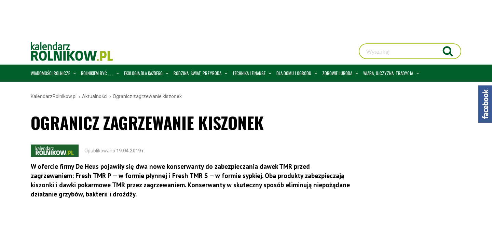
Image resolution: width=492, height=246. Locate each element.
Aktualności (94, 96)
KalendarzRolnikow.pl (54, 96)
